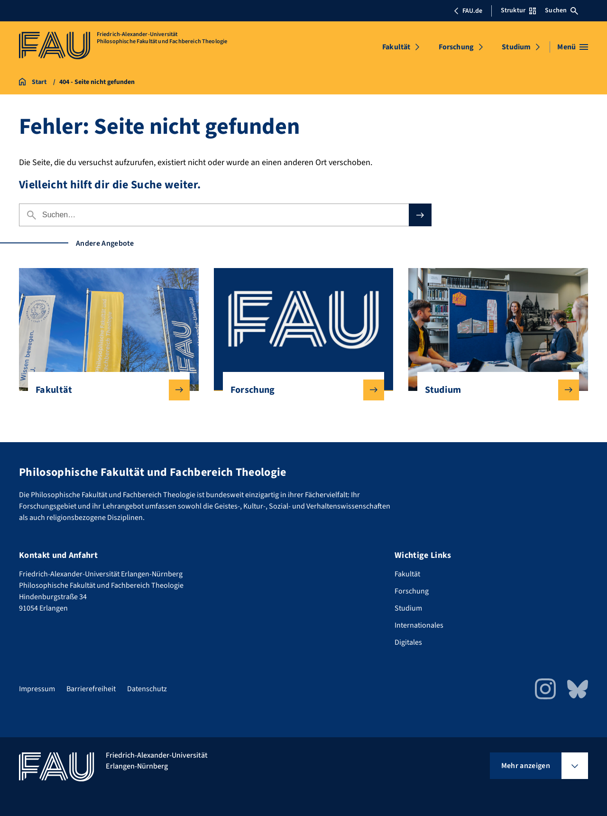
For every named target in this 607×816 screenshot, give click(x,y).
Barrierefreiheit (91, 689)
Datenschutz (147, 689)
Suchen (561, 10)
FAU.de (468, 11)
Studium (516, 47)
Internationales (419, 625)
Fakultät (396, 47)
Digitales (408, 642)
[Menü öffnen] (572, 47)
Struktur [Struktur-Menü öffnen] (518, 10)
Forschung (456, 47)
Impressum (37, 689)
